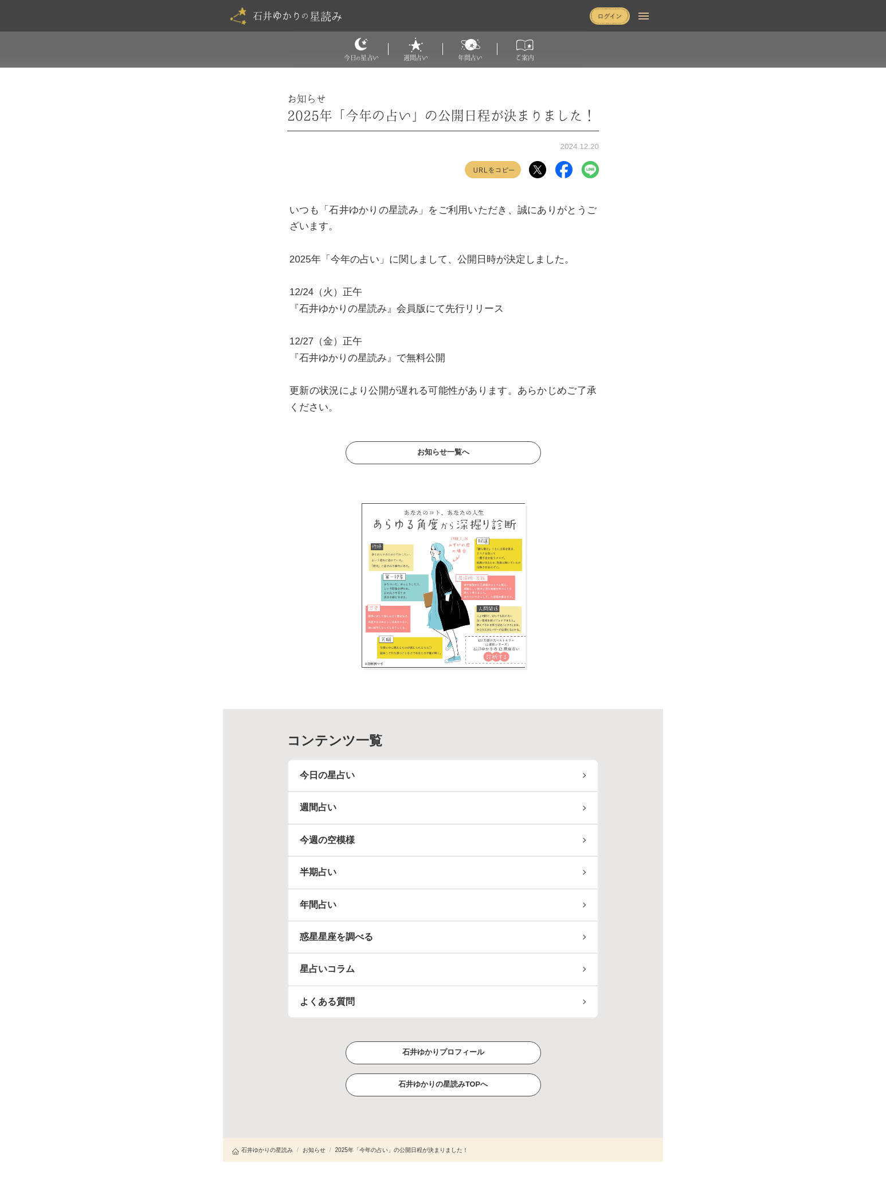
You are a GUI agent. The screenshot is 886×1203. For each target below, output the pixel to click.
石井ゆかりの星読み (262, 1150)
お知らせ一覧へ (443, 452)
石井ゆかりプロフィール (443, 1052)
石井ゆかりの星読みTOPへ (443, 1084)
